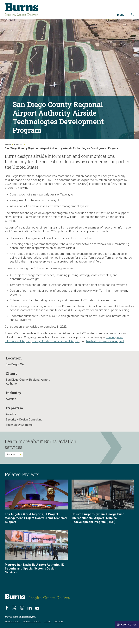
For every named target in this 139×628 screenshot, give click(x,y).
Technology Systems (19, 425)
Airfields (11, 414)
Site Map (58, 621)
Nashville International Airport (105, 341)
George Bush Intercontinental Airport (55, 341)
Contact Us (127, 624)
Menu (120, 15)
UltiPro (47, 621)
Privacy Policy (12, 621)
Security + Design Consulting (24, 419)
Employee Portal (32, 621)
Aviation (11, 399)
